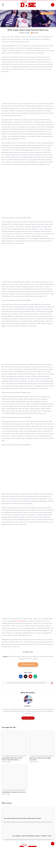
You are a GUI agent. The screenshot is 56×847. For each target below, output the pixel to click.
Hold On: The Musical (19, 621)
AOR (10, 656)
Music (31, 652)
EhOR (27, 652)
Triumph (35, 659)
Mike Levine (36, 656)
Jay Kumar (27, 706)
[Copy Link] (28, 683)
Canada (14, 656)
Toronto (30, 659)
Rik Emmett (50, 656)
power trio (43, 656)
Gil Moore (23, 656)
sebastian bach (22, 659)
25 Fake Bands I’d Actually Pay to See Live (14, 792)
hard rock (29, 656)
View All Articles (28, 718)
